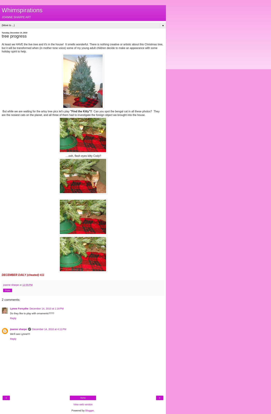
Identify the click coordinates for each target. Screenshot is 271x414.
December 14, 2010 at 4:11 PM (49, 329)
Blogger (89, 410)
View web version (83, 404)
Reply (13, 318)
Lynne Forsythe (19, 308)
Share (7, 290)
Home (83, 398)
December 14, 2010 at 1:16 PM (47, 308)
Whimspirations (22, 10)
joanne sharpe (18, 329)
